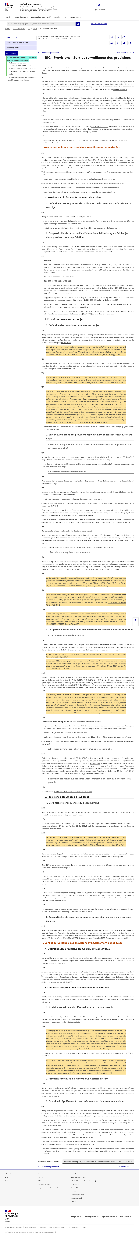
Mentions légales (30, 1227)
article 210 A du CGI (71, 680)
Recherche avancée (99, 23)
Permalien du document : (48, 1161)
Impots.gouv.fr (75, 1198)
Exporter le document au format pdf (111, 37)
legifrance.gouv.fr (108, 1216)
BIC (29, 29)
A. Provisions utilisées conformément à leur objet (20, 64)
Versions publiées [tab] (13, 47)
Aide (6, 1177)
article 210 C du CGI (93, 680)
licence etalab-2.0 (48, 1232)
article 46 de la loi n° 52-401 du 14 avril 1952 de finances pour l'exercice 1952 (73, 938)
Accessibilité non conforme (13, 1227)
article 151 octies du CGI (73, 726)
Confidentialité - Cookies (57, 1227)
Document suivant (124, 52)
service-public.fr (91, 1216)
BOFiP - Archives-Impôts (72, 17)
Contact (7, 1181)
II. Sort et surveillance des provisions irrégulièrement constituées (21, 78)
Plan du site (42, 1227)
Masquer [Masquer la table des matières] (12, 53)
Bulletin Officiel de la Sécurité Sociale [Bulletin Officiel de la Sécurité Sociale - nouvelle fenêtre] (82, 1181)
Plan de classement (19, 29)
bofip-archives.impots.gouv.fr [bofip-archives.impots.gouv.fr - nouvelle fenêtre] (47, 1188)
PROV (35, 29)
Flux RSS (40, 1177)
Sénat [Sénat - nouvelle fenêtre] (72, 1202)
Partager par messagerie (129, 43)
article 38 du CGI (49, 506)
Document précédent (49, 52)
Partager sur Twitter (117, 43)
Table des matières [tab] (13, 38)
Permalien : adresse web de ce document (123, 37)
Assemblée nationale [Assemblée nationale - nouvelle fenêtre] (77, 1177)
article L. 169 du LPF (74, 1016)
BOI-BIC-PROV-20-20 (57, 963)
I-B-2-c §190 (66, 342)
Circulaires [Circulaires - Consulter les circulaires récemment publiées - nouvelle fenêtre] (74, 1184)
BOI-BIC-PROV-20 (120, 89)
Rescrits (57, 17)
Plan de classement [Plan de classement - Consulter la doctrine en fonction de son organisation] (21, 17)
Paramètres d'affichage (78, 1227)
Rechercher (78, 24)
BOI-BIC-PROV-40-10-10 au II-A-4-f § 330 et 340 (73, 791)
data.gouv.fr (124, 1216)
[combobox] (41, 24)
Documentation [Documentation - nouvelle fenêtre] (43, 1184)
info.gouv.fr (75, 1216)
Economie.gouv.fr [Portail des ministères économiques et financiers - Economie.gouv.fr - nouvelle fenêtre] (76, 1195)
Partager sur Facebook (111, 43)
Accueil (7, 17)
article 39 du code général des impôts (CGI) (81, 86)
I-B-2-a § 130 (95, 763)
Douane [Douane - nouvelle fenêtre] (73, 1188)
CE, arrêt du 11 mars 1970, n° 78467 (92, 1048)
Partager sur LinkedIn (123, 43)
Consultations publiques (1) (41, 17)
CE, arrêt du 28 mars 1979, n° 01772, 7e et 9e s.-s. (85, 585)
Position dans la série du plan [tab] (17, 43)
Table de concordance (45, 1181)
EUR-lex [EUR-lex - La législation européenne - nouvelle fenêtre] (73, 1191)
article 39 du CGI (79, 103)
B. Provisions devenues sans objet (22, 68)
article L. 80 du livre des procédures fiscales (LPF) (107, 512)
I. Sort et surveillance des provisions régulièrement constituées (22, 59)
